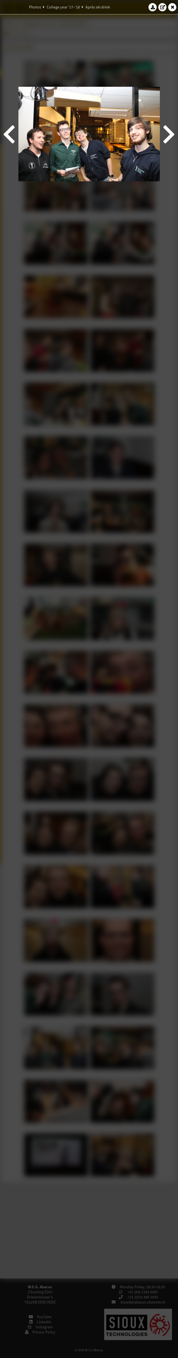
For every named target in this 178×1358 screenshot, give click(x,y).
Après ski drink (97, 7)
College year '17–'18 (63, 7)
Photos (35, 7)
